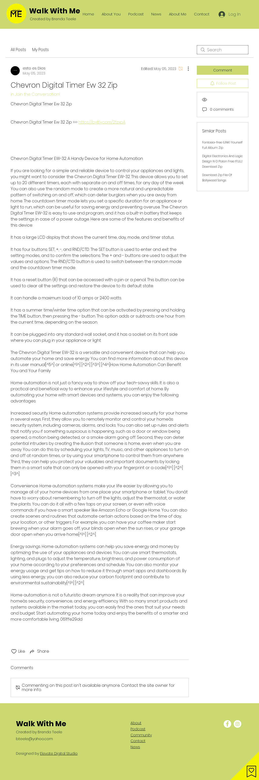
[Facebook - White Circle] (227, 724)
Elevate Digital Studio (59, 753)
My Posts (40, 50)
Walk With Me (54, 11)
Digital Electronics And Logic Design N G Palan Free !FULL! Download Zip (222, 161)
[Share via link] (39, 651)
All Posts (18, 50)
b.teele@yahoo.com (34, 738)
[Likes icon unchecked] (14, 651)
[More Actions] (186, 69)
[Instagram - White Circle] (237, 724)
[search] (222, 49)
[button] (244, 765)
